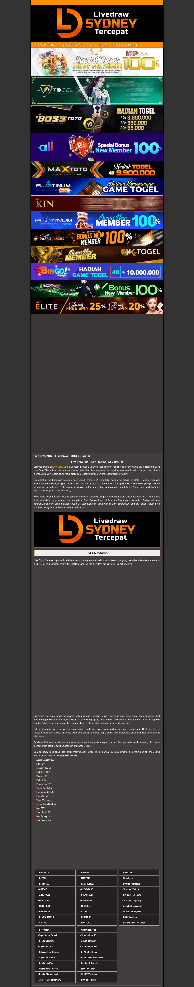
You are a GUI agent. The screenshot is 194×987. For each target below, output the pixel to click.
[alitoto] (97, 846)
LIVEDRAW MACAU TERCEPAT (124, 45)
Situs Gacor (128, 878)
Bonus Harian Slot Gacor (134, 922)
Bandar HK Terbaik (89, 963)
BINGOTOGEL (87, 900)
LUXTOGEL (86, 906)
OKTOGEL (43, 889)
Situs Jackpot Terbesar (49, 952)
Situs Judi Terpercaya (132, 900)
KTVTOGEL (44, 883)
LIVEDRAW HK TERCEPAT (45, 45)
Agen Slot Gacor (88, 941)
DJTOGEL (43, 878)
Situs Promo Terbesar (48, 968)
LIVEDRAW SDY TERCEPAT (96, 45)
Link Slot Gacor (88, 968)
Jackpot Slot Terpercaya (50, 980)
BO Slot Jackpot (130, 917)
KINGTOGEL (86, 922)
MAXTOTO (85, 878)
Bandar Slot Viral (46, 941)
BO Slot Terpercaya (131, 883)
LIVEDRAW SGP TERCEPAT (70, 45)
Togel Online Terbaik (48, 935)
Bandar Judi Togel (47, 963)
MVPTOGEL (44, 900)
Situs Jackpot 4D (88, 935)
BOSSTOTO (86, 872)
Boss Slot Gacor (46, 929)
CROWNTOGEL (87, 889)
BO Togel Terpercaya (132, 895)
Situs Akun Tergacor (132, 911)
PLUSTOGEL (86, 917)
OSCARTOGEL (87, 895)
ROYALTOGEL (45, 911)
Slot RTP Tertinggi (89, 974)
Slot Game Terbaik (89, 946)
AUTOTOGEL (44, 895)
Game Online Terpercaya (92, 957)
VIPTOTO (43, 922)
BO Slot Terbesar (88, 980)
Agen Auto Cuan (46, 946)
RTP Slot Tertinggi (89, 952)
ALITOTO (85, 911)
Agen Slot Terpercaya (132, 906)
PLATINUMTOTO (46, 917)
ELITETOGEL (44, 906)
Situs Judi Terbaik (131, 889)
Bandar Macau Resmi (48, 974)
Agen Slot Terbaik (47, 957)
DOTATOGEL (44, 872)
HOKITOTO (128, 872)
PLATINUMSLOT (88, 883)
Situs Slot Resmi (88, 929)
